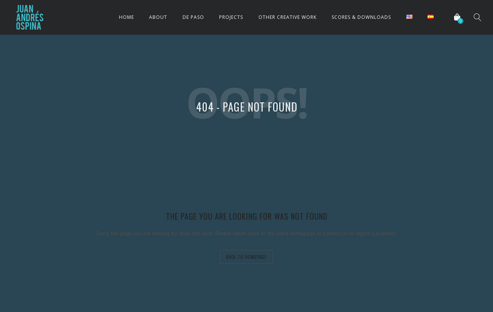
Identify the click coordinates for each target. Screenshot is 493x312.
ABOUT (158, 17)
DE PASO (193, 17)
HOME (126, 17)
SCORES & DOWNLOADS (361, 17)
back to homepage (246, 257)
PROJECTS (231, 17)
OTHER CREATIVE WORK (287, 17)
